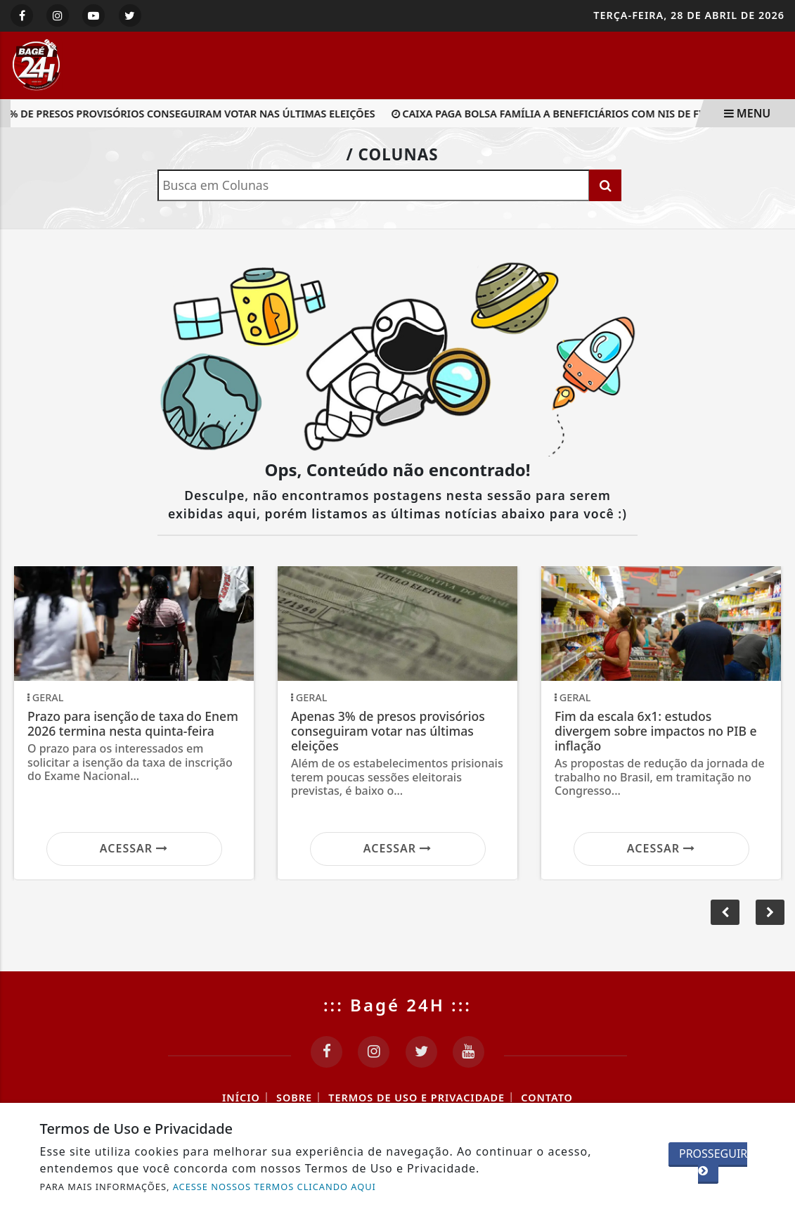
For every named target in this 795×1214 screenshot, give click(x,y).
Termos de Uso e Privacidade (416, 1097)
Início (241, 1097)
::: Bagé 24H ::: (397, 1004)
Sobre (294, 1097)
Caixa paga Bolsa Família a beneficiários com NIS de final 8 (564, 113)
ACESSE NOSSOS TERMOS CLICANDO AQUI (274, 1186)
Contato (547, 1097)
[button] (770, 912)
